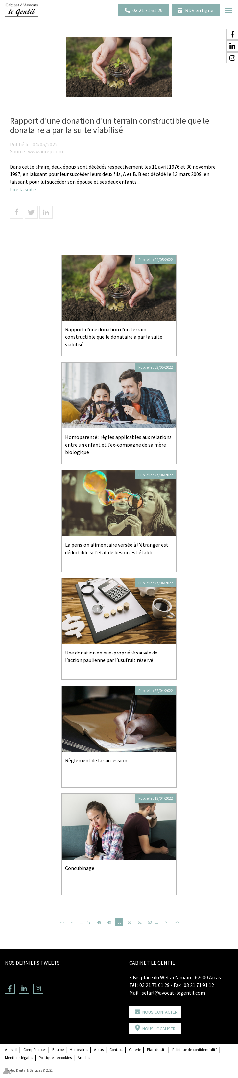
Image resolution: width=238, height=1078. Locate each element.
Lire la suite (23, 189)
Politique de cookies (55, 1057)
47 (89, 922)
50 (119, 922)
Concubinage (79, 868)
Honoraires (79, 1049)
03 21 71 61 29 (147, 10)
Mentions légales (19, 1057)
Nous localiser (159, 1029)
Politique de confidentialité (194, 1049)
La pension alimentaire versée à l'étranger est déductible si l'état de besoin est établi (116, 548)
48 (99, 922)
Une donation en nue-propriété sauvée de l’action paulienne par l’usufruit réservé (111, 656)
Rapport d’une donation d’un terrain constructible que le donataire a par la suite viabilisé (113, 337)
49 (109, 922)
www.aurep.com (45, 151)
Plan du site (156, 1049)
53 (150, 922)
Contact (116, 1049)
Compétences (34, 1049)
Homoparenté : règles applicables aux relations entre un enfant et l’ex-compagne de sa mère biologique (118, 444)
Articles (84, 1057)
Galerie (135, 1049)
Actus (99, 1049)
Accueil (11, 1049)
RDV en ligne (199, 10)
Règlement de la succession (96, 760)
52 (140, 922)
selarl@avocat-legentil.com (173, 992)
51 (129, 922)
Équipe (58, 1049)
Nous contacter (160, 1012)
